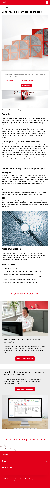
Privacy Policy (19, 479)
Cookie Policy (29, 479)
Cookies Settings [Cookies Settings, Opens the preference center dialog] (9, 80)
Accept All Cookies (26, 85)
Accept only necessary (27, 80)
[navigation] (47, 2)
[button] (24, 358)
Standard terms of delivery (9, 481)
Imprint (4, 479)
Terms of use (10, 479)
